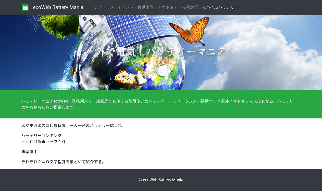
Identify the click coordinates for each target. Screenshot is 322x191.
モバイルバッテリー (220, 7)
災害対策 (190, 7)
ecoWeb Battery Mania (58, 7)
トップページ (102, 7)
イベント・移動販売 (135, 7)
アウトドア (168, 7)
